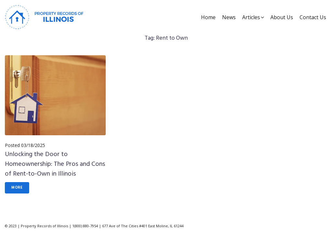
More (17, 188)
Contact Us (313, 17)
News (229, 17)
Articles (251, 17)
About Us (281, 17)
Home (208, 17)
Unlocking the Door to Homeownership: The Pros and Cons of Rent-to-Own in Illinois (55, 164)
